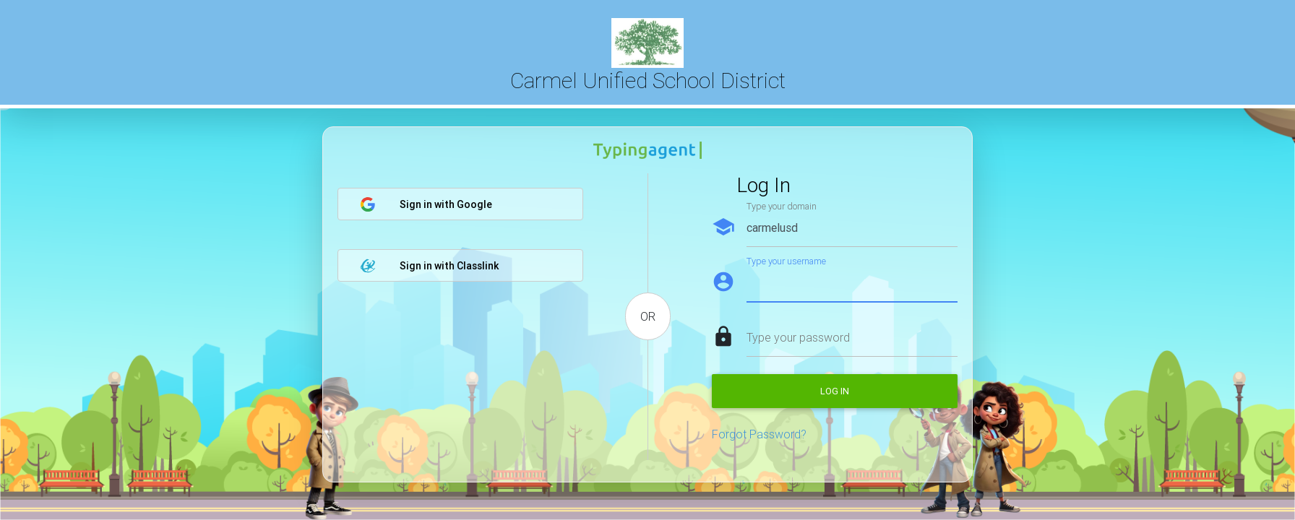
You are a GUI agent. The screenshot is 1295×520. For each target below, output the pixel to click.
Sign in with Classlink (429, 266)
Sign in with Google (426, 204)
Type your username (786, 261)
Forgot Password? (759, 434)
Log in (834, 391)
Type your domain (782, 206)
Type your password (798, 337)
